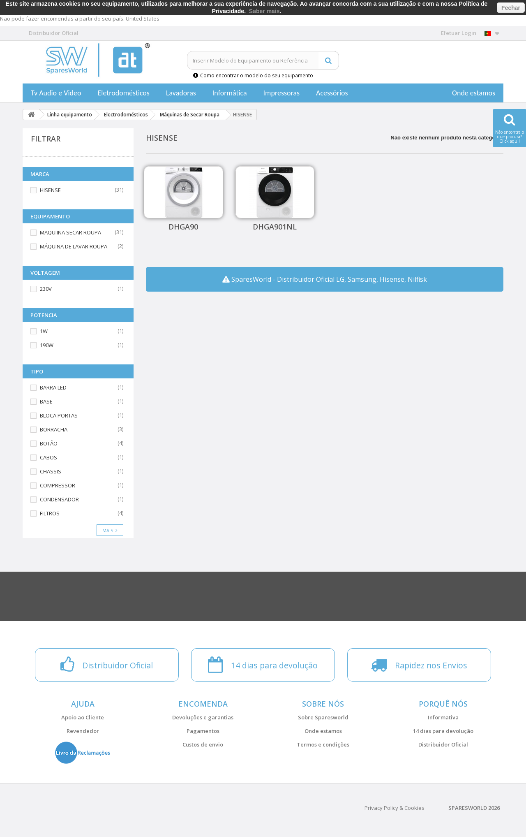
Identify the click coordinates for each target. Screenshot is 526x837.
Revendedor (83, 731)
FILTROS (50, 513)
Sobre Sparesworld (323, 717)
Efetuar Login (458, 33)
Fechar (510, 8)
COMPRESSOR (57, 485)
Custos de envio (202, 744)
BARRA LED (53, 387)
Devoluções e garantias (202, 717)
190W (46, 345)
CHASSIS (50, 471)
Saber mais (264, 11)
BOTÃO (49, 443)
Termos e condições (323, 744)
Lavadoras (181, 92)
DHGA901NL (275, 227)
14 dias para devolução (443, 731)
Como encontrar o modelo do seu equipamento (253, 75)
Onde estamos (473, 92)
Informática (229, 92)
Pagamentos (203, 731)
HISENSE (50, 190)
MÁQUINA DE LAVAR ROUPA (73, 246)
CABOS (48, 457)
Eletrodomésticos (123, 92)
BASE (46, 401)
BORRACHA (53, 429)
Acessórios (332, 92)
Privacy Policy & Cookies (394, 807)
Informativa (443, 717)
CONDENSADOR (59, 499)
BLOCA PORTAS (59, 415)
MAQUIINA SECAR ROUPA (70, 232)
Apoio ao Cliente (82, 717)
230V (46, 288)
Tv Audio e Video (56, 92)
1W (44, 331)
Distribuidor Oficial (443, 744)
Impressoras (281, 92)
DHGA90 (183, 227)
